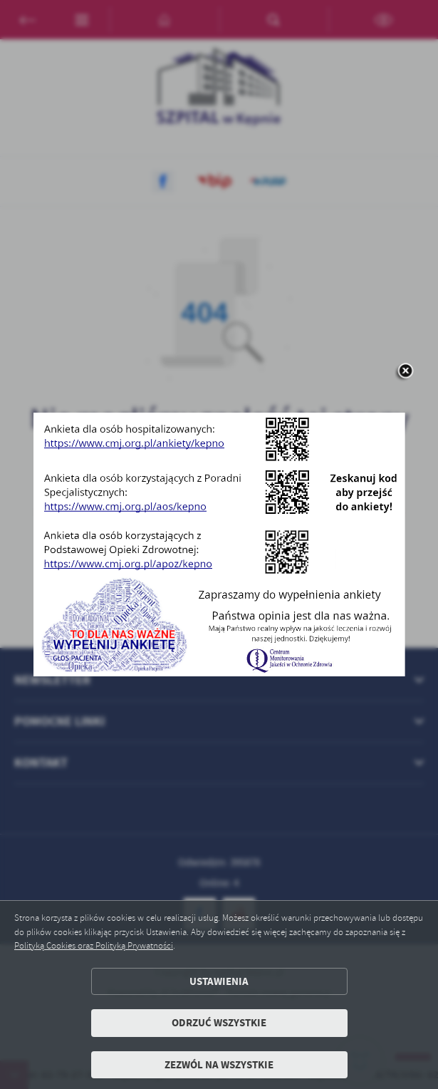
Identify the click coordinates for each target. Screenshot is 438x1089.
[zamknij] (405, 372)
